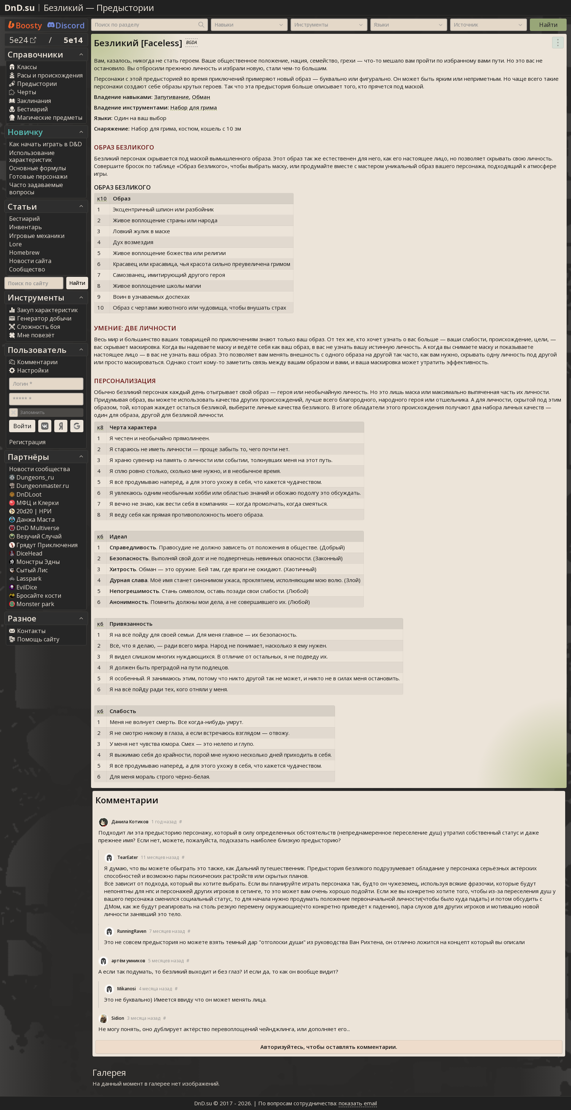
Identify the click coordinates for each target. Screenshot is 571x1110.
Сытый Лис (28, 570)
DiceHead (25, 553)
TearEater (127, 857)
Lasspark (25, 578)
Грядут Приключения (43, 545)
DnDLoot (25, 494)
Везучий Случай (35, 536)
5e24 (22, 39)
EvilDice (23, 587)
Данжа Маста (32, 520)
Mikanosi (126, 989)
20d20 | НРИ (30, 511)
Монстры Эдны (34, 562)
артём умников (128, 961)
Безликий (63, 7)
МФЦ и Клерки (34, 503)
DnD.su (19, 7)
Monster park (31, 604)
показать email (358, 1103)
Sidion (117, 1018)
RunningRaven (131, 931)
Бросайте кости (35, 596)
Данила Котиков (130, 822)
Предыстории (125, 7)
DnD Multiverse (34, 528)
